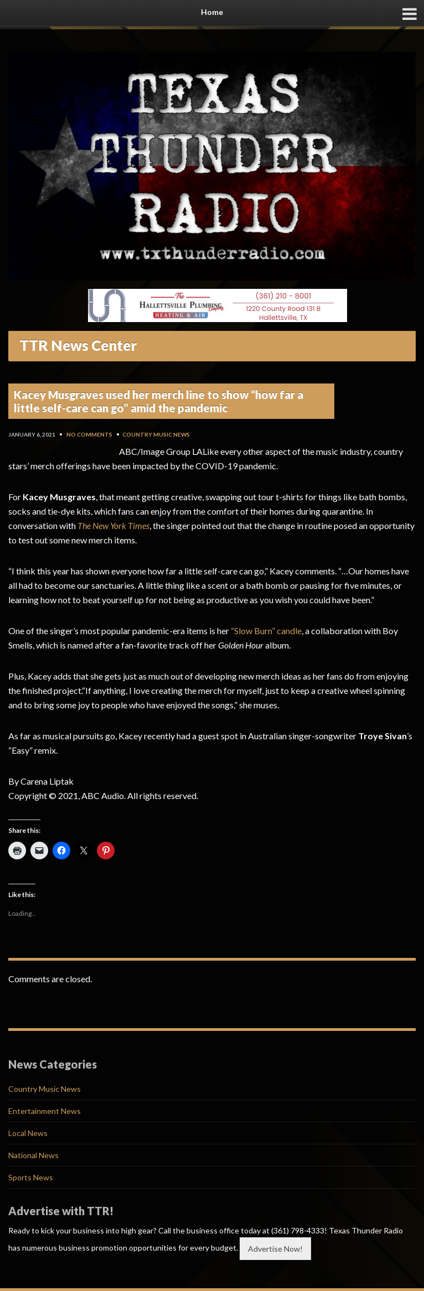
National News (33, 1155)
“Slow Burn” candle (265, 630)
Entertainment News (44, 1111)
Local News (28, 1133)
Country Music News (156, 434)
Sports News (30, 1177)
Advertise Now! (275, 1248)
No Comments (89, 434)
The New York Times (113, 525)
